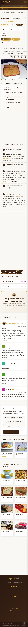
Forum (14, 605)
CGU (14, 616)
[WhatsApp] (21, 56)
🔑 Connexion (20, 1)
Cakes (18, 12)
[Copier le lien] (25, 56)
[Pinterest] (14, 56)
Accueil (3, 12)
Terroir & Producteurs (14, 600)
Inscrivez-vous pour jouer (11, 432)
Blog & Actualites (14, 602)
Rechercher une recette (14, 591)
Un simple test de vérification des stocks (13, 426)
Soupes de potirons (11, 270)
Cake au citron (18, 273)
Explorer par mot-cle (14, 593)
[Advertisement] (14, 128)
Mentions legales (14, 614)
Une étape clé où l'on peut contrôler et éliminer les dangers (13, 422)
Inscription (14, 619)
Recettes (8, 12)
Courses (16, 39)
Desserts (13, 12)
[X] (18, 56)
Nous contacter (14, 612)
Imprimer (5, 42)
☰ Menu (4, 8)
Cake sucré (19, 270)
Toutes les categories (14, 588)
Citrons (3, 270)
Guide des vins (14, 598)
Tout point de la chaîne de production (13, 417)
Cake (12, 273)
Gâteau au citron (5, 273)
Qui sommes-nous (14, 610)
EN (26, 1)
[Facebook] (11, 56)
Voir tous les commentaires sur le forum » (10, 402)
